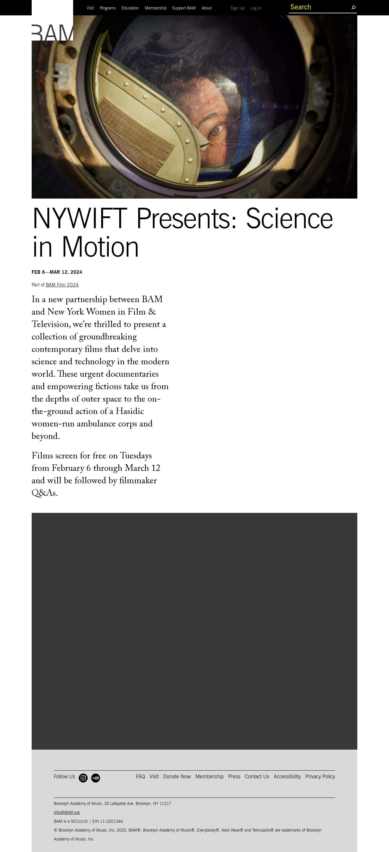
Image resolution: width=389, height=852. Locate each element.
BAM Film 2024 (62, 285)
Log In (257, 8)
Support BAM (184, 8)
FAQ (140, 776)
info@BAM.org (67, 813)
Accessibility (287, 776)
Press (234, 776)
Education (130, 8)
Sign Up (239, 8)
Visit (90, 8)
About (207, 8)
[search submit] (353, 7)
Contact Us (257, 776)
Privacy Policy (320, 776)
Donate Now (177, 776)
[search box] (320, 7)
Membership (155, 8)
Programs (108, 8)
